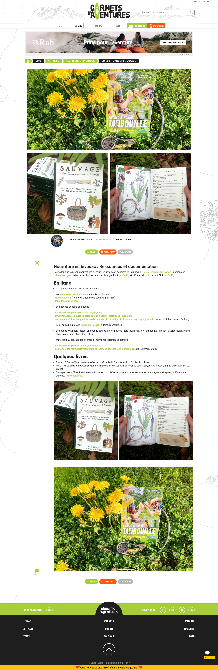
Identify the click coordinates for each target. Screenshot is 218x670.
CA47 (170, 275)
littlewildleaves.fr (75, 375)
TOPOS (98, 25)
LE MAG (78, 25)
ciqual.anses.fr (63, 297)
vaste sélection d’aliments (74, 294)
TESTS (117, 25)
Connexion (158, 26)
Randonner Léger (90, 325)
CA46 (125, 275)
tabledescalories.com (66, 301)
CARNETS (109, 621)
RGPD (192, 636)
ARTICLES (28, 628)
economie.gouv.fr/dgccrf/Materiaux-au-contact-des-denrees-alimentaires (95, 349)
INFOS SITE (189, 628)
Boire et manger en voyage (156, 272)
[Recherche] (164, 12)
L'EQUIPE (190, 621)
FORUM (109, 628)
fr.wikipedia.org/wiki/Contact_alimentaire (77, 345)
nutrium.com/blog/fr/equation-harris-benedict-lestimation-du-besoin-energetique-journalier (105, 319)
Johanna (80, 239)
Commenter (108, 251)
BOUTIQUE (139, 26)
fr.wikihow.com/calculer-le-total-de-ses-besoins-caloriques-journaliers (93, 315)
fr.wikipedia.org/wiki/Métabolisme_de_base (78, 312)
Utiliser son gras (62, 275)
